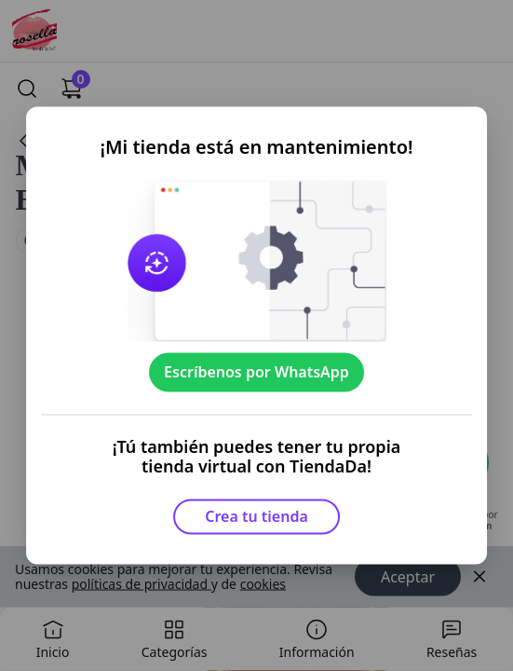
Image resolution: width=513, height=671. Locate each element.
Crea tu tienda (256, 516)
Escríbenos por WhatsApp (256, 372)
